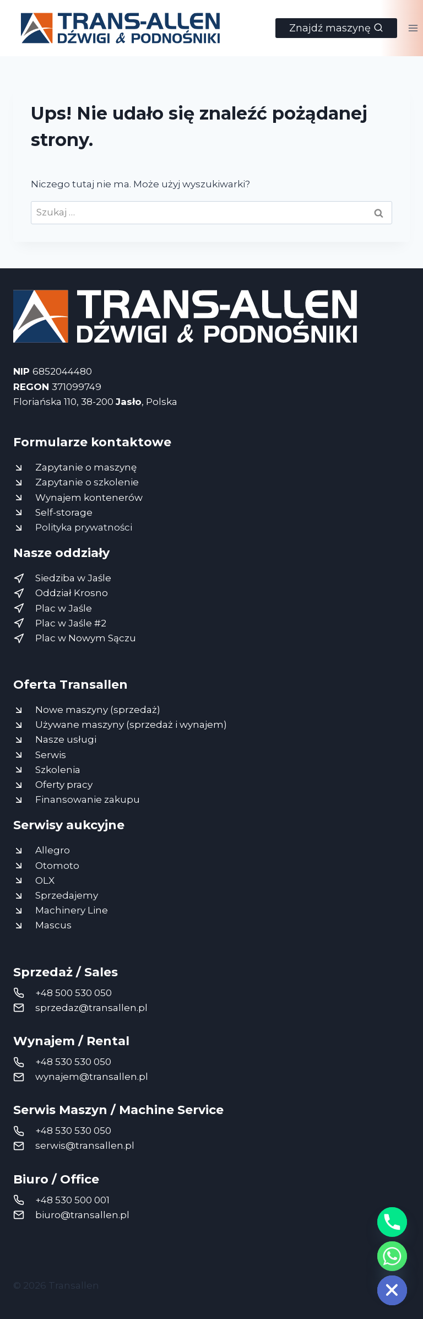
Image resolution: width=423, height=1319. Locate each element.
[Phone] (392, 1222)
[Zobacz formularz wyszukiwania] (336, 28)
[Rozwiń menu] (413, 27)
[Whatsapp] (392, 1256)
